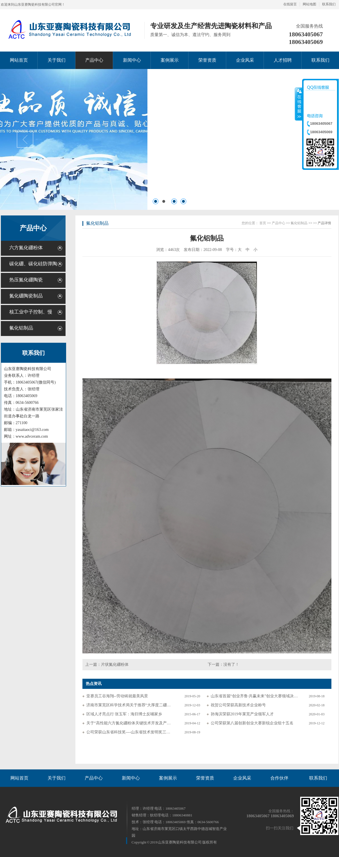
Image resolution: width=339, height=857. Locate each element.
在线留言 (290, 4)
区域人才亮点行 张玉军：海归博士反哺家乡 (124, 714)
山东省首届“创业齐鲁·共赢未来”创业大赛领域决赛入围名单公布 (254, 696)
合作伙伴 (279, 778)
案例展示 (168, 778)
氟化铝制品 (21, 328)
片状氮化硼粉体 (115, 664)
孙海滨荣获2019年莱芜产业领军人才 (242, 714)
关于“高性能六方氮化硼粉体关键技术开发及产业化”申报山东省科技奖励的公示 (130, 723)
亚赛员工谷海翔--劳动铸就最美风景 (117, 696)
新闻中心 (131, 778)
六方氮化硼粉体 (26, 247)
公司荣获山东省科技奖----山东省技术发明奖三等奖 (130, 732)
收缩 (299, 104)
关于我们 (57, 778)
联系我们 (329, 4)
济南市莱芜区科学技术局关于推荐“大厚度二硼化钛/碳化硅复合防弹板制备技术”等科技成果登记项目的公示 (130, 705)
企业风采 (242, 778)
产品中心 (33, 228)
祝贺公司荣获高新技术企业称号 (238, 705)
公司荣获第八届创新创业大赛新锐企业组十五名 (252, 723)
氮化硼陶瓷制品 (26, 296)
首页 (262, 223)
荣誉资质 (205, 778)
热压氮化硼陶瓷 (26, 279)
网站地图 (309, 4)
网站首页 (19, 778)
